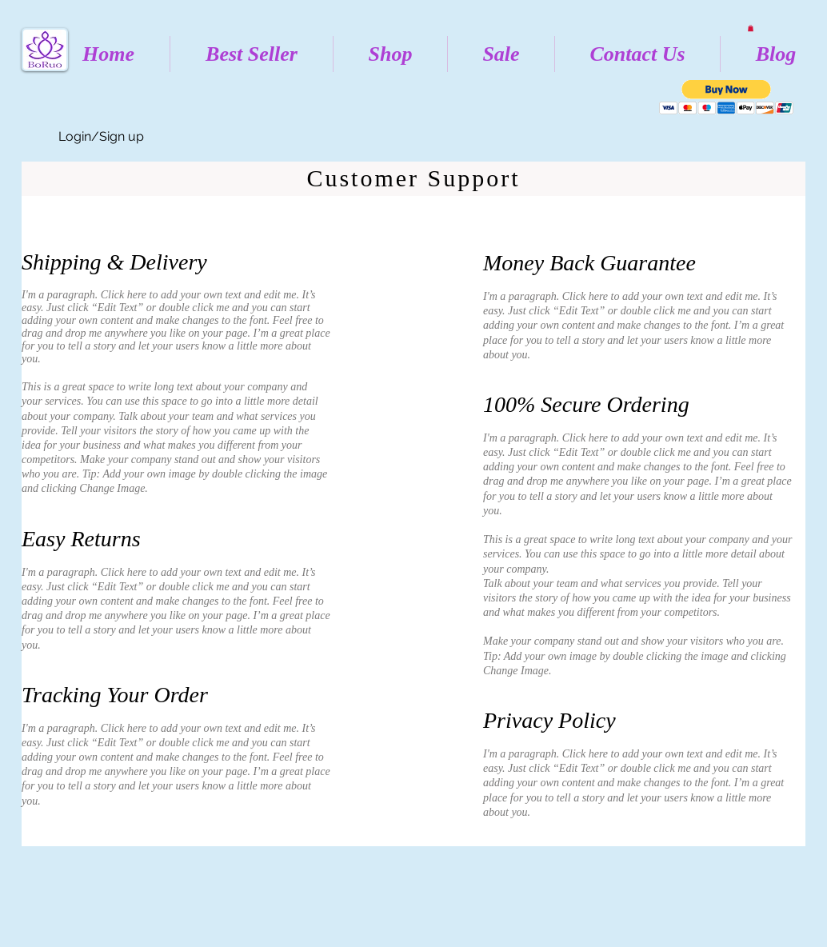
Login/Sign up (101, 136)
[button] (750, 28)
